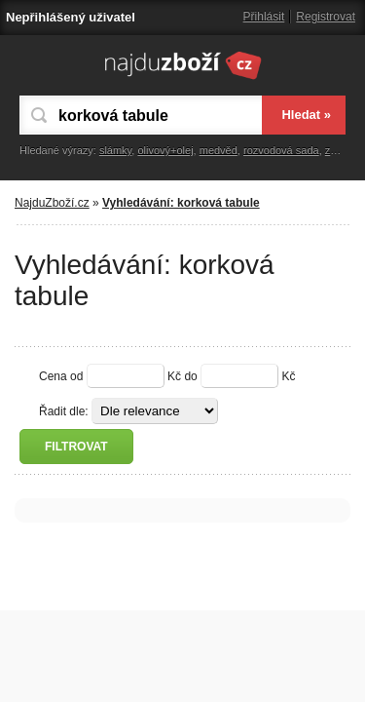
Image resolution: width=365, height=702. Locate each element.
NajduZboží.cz (52, 203)
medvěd (218, 150)
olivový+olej (165, 150)
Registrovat (325, 16)
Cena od (61, 376)
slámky (115, 150)
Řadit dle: (64, 411)
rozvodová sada (281, 150)
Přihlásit (264, 16)
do (190, 376)
